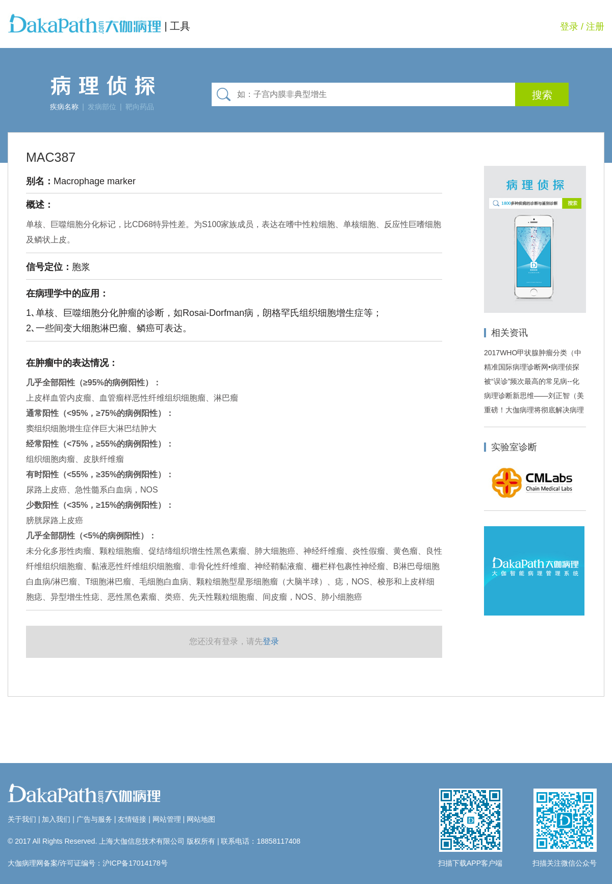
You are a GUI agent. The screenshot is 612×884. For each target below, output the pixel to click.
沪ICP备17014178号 (135, 863)
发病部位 (102, 107)
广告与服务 (94, 819)
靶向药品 (139, 107)
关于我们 (22, 819)
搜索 (542, 95)
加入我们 (56, 819)
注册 (595, 26)
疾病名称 (64, 107)
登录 (569, 26)
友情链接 (132, 819)
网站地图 (201, 819)
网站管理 (166, 819)
